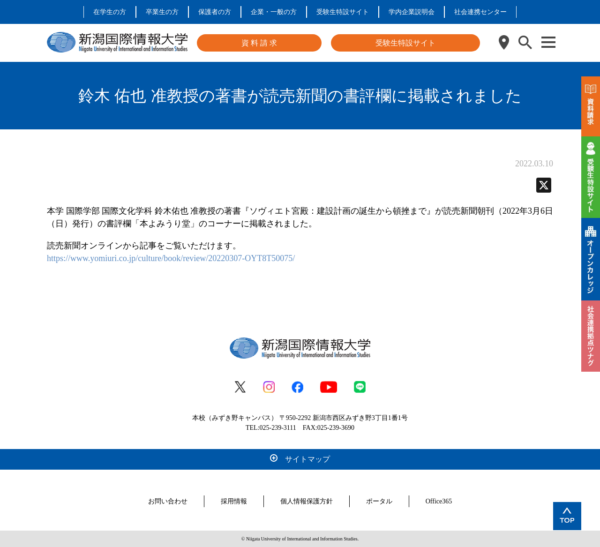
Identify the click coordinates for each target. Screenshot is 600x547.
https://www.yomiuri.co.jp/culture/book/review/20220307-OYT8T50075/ (171, 258)
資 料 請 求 (259, 43)
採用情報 (234, 501)
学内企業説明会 (412, 11)
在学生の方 (109, 11)
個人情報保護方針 (306, 501)
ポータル (379, 501)
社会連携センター (480, 11)
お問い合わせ (168, 501)
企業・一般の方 (274, 11)
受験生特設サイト (342, 11)
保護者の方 (214, 11)
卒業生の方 (162, 11)
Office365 (439, 501)
